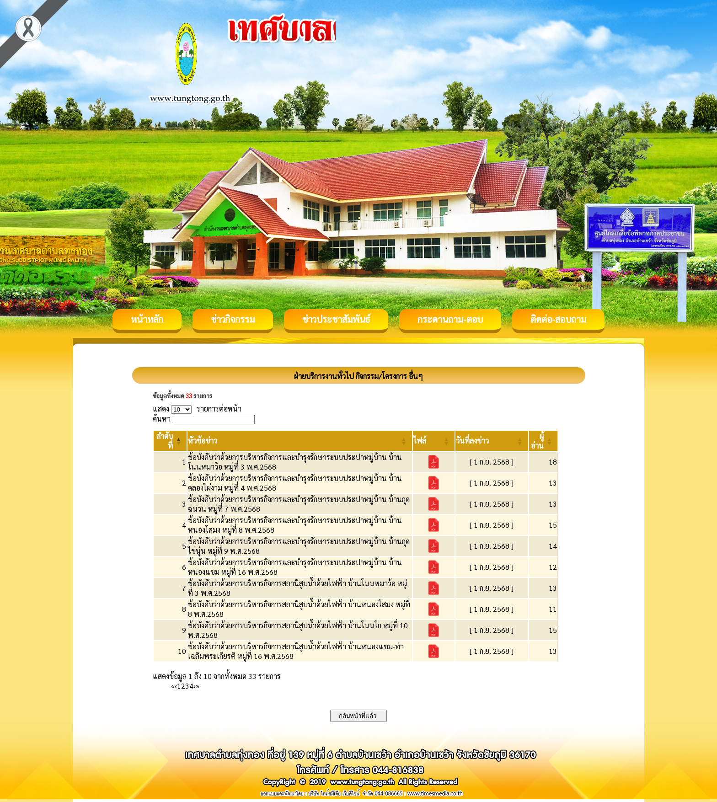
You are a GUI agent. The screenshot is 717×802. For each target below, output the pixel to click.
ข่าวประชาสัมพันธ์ (336, 319)
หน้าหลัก (147, 319)
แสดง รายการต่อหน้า (197, 408)
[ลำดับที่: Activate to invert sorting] (170, 441)
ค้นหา (162, 418)
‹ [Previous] (176, 685)
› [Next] (194, 685)
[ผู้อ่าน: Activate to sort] (543, 441)
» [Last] (197, 685)
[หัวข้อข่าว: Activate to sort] (299, 441)
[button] (202, 440)
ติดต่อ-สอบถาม (558, 319)
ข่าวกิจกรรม (233, 319)
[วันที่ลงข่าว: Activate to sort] (491, 441)
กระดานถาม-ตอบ (450, 319)
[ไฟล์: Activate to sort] (434, 441)
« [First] (173, 685)
